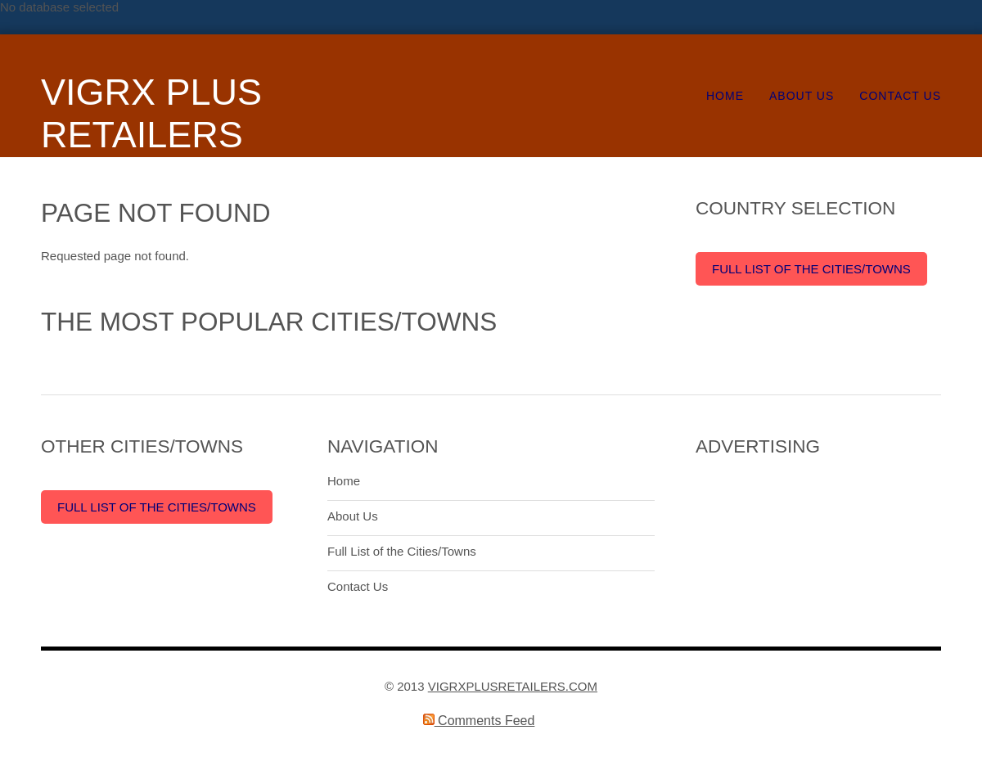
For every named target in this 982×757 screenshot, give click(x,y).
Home (725, 95)
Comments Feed (479, 721)
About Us (801, 95)
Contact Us (900, 95)
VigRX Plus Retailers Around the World (162, 156)
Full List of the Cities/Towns (811, 269)
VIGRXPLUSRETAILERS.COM (512, 686)
